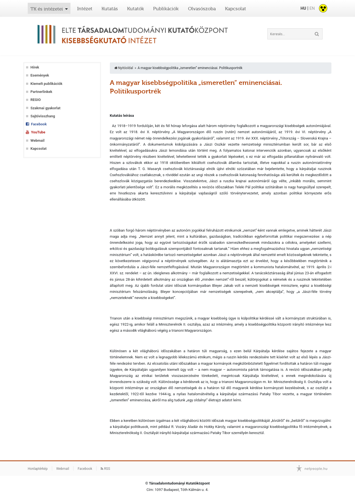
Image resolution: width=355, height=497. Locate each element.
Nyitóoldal (123, 68)
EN (312, 8)
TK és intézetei (47, 9)
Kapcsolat (235, 8)
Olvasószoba (202, 8)
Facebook (39, 124)
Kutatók (135, 8)
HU (303, 8)
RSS (105, 469)
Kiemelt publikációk (46, 83)
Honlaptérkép (38, 469)
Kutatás (110, 8)
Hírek (35, 67)
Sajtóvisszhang (43, 116)
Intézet (84, 8)
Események (40, 75)
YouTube (38, 132)
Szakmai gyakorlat (45, 108)
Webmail (38, 140)
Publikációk (166, 8)
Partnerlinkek (41, 91)
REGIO (36, 100)
